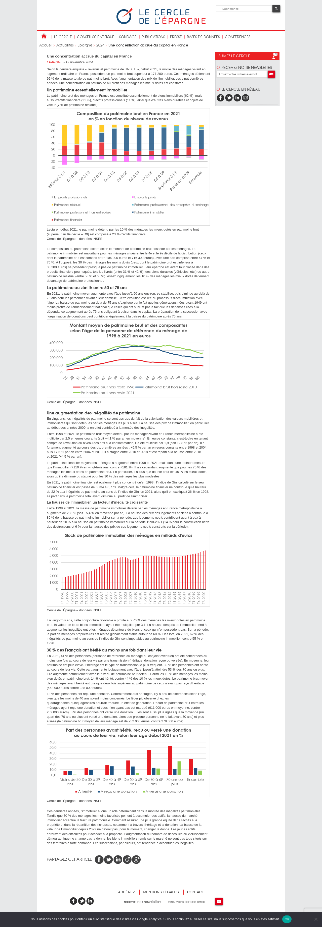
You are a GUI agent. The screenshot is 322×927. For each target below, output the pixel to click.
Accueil (45, 44)
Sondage (128, 36)
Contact (195, 892)
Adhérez (126, 892)
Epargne (84, 44)
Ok (287, 919)
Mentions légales (161, 892)
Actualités (64, 44)
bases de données (203, 36)
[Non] (315, 919)
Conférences (237, 36)
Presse (176, 36)
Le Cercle (63, 36)
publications (153, 36)
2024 (100, 44)
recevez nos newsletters (144, 901)
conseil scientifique (95, 36)
